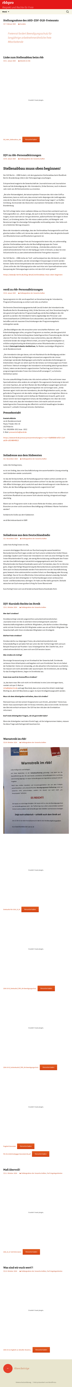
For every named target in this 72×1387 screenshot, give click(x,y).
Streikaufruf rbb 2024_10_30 (11, 909)
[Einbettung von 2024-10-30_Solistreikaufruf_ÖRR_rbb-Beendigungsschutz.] (36, 1028)
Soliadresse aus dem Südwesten (22, 455)
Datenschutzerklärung (23, 1382)
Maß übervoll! (11, 1169)
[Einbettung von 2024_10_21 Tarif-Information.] (36, 1212)
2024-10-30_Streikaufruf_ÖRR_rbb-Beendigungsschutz (19, 988)
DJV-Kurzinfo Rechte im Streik (21, 603)
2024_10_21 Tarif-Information (12, 1252)
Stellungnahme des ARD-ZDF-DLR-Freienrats (31, 20)
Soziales (23, 24)
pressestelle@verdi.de (18, 432)
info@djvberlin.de (10, 688)
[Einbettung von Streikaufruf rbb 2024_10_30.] (36, 870)
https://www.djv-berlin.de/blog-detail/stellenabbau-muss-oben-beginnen (32, 274)
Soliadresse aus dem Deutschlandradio (26, 535)
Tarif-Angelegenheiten (54, 1173)
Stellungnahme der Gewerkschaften (32, 159)
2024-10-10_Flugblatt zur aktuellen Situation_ (17, 1350)
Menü (4, 11)
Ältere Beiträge (16, 1368)
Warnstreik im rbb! (14, 738)
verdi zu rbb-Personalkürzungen (23, 289)
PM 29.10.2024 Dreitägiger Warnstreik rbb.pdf (17, 1154)
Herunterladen (31, 139)
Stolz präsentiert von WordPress (44, 1382)
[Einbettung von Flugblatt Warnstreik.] (36, 1106)
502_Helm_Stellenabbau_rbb (12, 139)
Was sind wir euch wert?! (18, 1267)
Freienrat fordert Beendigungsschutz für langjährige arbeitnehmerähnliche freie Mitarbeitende (30, 38)
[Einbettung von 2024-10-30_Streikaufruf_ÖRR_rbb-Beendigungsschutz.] (36, 949)
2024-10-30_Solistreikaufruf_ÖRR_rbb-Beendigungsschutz (20, 1067)
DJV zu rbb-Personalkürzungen (22, 155)
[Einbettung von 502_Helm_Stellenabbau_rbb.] (36, 100)
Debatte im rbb (25, 61)
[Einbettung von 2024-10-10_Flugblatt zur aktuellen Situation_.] (36, 1310)
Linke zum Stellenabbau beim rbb (23, 57)
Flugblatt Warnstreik (9, 1146)
